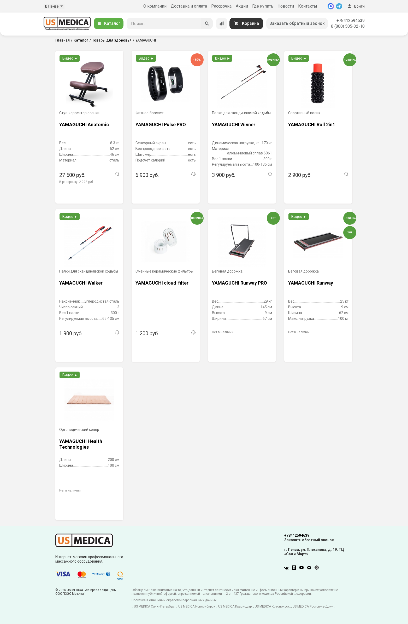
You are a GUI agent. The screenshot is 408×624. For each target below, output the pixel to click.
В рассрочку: (76, 182)
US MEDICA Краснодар (235, 606)
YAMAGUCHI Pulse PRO (160, 124)
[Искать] (207, 23)
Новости (285, 6)
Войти (355, 6)
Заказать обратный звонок (297, 23)
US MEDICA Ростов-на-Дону (313, 606)
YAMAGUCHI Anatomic (84, 124)
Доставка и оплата (189, 6)
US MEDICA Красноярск (272, 606)
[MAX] (331, 6)
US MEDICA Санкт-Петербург (154, 606)
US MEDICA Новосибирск (196, 606)
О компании (155, 6)
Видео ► (70, 58)
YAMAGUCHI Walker (81, 283)
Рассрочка (221, 6)
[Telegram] (339, 6)
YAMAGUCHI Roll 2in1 (311, 124)
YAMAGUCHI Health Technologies (80, 444)
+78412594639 (350, 20)
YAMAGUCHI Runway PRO (239, 283)
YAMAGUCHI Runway (310, 283)
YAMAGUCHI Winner (233, 124)
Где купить (262, 6)
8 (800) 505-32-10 (348, 26)
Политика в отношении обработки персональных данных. (174, 600)
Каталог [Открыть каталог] (108, 23)
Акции (242, 6)
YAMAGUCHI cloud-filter (161, 283)
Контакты (307, 6)
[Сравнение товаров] (221, 23)
